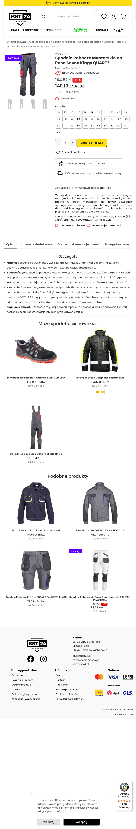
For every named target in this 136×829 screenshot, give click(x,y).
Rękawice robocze (22, 680)
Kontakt (102, 30)
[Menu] (130, 783)
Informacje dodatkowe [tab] (35, 244)
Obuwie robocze (21, 684)
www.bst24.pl (81, 664)
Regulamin (62, 684)
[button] (72, 152)
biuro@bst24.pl (101, 188)
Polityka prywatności (67, 689)
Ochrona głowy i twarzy (25, 694)
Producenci (54, 30)
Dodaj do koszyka (91, 143)
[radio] (58, 112)
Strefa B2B (118, 30)
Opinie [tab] (62, 244)
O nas (59, 675)
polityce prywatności (49, 811)
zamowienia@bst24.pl (86, 660)
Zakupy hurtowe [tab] (117, 244)
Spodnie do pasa (89, 42)
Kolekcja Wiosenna (80, 30)
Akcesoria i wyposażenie (26, 699)
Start (15, 30)
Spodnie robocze (64, 42)
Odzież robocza (39, 42)
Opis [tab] (9, 244)
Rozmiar (60, 106)
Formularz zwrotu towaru (70, 699)
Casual (16, 689)
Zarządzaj (48, 822)
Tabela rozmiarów (72, 225)
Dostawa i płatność (67, 694)
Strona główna (17, 42)
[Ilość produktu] (65, 143)
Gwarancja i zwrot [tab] (86, 244)
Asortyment (31, 30)
